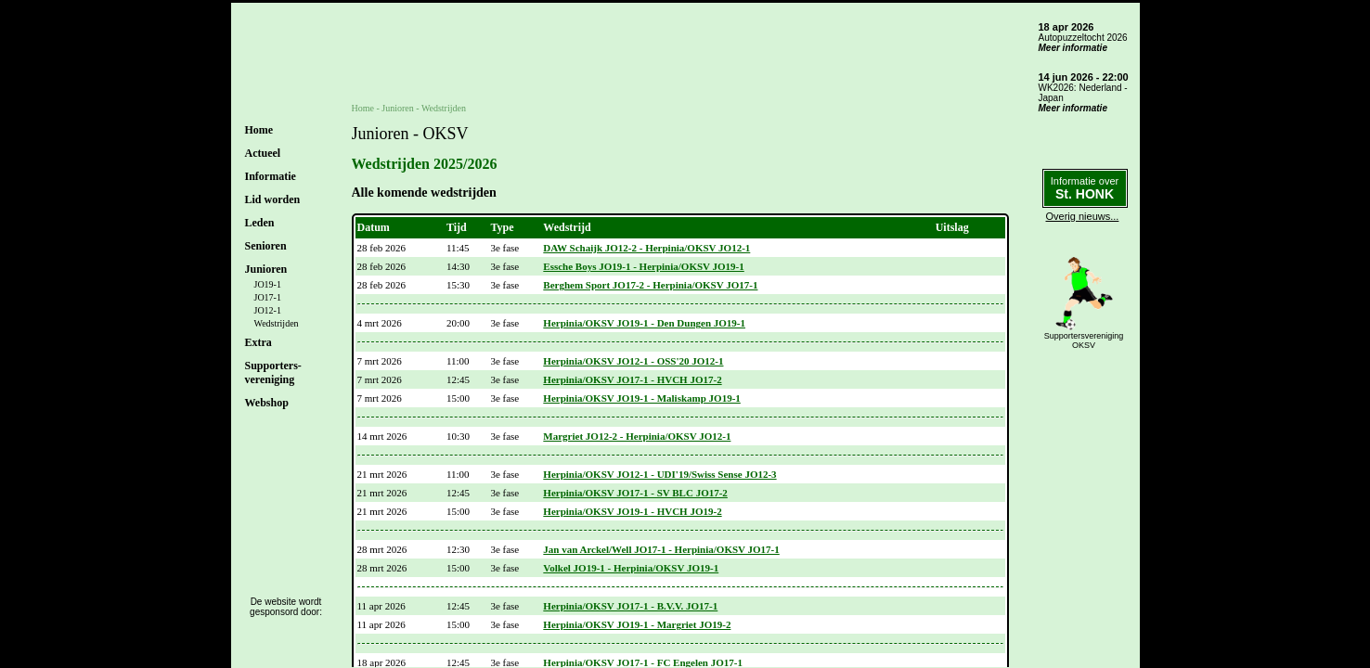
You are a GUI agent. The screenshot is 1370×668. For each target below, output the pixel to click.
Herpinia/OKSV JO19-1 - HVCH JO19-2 (632, 511)
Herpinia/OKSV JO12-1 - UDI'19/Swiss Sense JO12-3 (659, 474)
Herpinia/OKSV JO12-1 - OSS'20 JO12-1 (633, 360)
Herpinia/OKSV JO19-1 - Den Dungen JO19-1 (644, 322)
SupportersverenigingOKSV (1084, 340)
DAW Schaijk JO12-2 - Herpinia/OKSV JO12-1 (646, 247)
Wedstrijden (276, 323)
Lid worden (273, 199)
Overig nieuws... (1082, 216)
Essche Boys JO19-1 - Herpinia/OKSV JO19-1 (643, 266)
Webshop (267, 402)
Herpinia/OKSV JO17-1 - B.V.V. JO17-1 (630, 605)
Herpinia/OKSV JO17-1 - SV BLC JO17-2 (635, 492)
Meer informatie (1073, 48)
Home (259, 129)
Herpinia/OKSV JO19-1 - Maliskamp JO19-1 (641, 398)
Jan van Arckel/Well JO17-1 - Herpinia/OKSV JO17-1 (661, 549)
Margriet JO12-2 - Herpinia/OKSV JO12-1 (636, 436)
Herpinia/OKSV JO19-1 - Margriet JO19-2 (636, 624)
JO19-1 (267, 284)
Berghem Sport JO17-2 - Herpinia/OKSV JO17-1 (650, 284)
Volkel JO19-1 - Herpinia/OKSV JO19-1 (630, 567)
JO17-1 (267, 297)
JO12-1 (267, 310)
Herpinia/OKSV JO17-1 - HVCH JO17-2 (632, 379)
